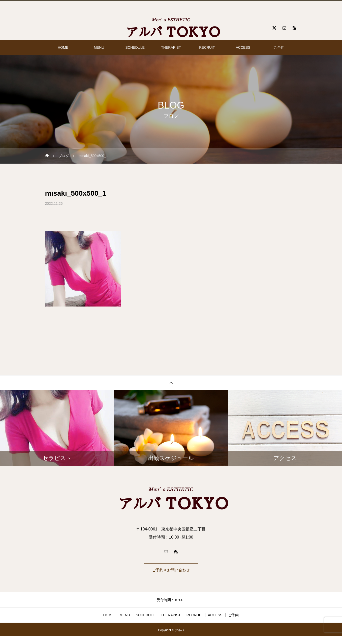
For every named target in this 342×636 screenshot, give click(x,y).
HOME (63, 47)
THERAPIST (171, 47)
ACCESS (243, 47)
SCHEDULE (135, 47)
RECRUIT (207, 47)
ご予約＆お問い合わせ (171, 571)
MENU (99, 47)
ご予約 (279, 47)
